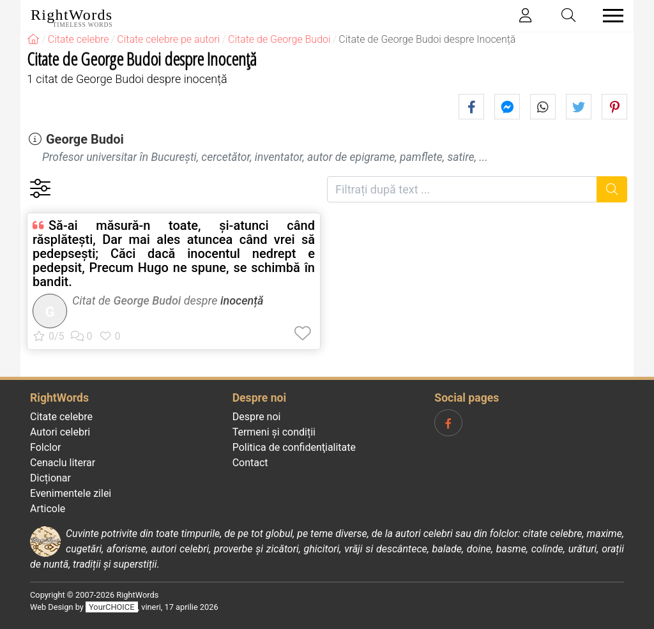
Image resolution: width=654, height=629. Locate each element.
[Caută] (612, 189)
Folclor (45, 447)
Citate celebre (61, 417)
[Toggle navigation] (609, 15)
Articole (47, 509)
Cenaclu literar (62, 463)
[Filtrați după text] (462, 189)
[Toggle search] (569, 16)
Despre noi (256, 417)
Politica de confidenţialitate (294, 447)
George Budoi (85, 139)
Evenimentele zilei (70, 493)
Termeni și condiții (274, 432)
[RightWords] (33, 39)
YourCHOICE (111, 607)
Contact (250, 463)
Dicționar (50, 478)
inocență (242, 300)
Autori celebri (60, 432)
